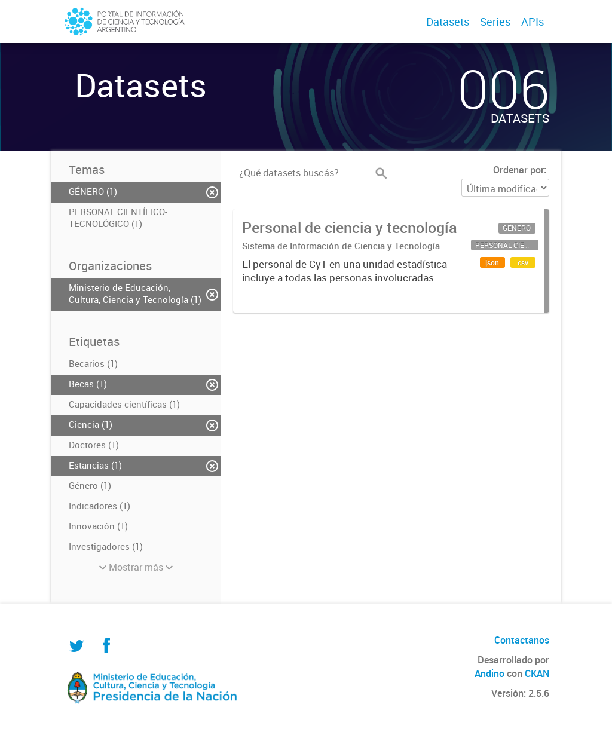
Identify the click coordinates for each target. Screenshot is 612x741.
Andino (489, 673)
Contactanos (521, 640)
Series (495, 21)
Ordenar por (518, 170)
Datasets (447, 21)
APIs (532, 21)
